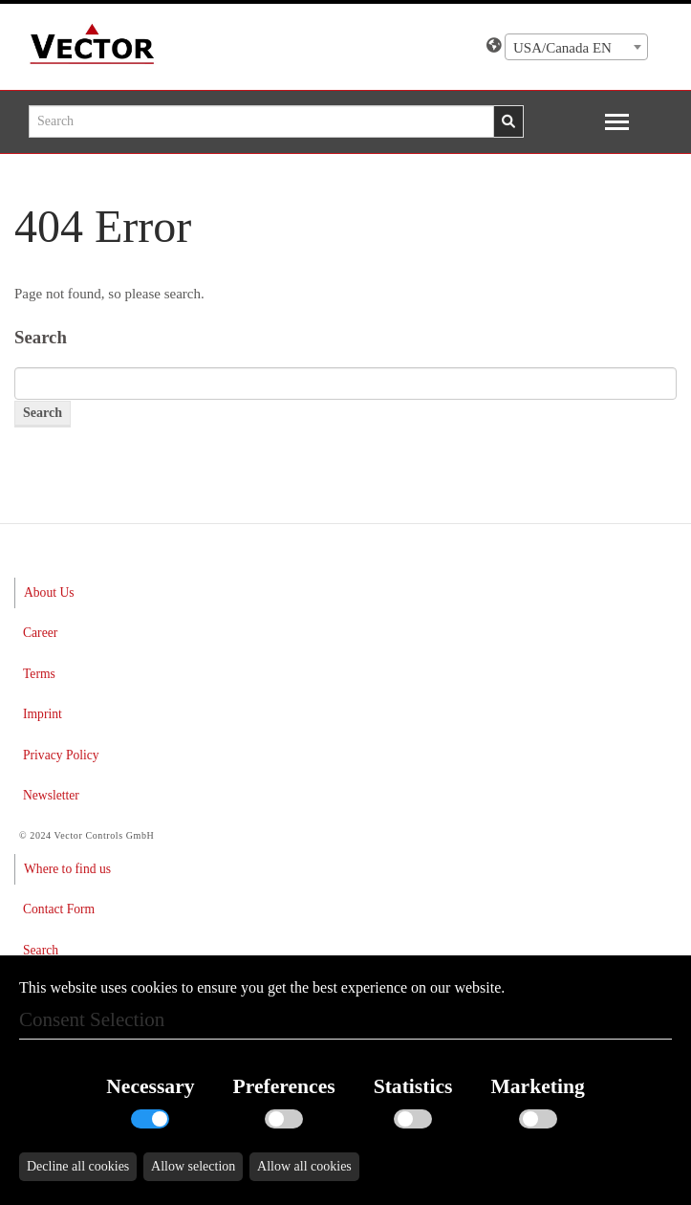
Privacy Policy (61, 755)
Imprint (42, 714)
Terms (39, 674)
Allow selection (193, 1166)
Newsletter (51, 795)
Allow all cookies (304, 1166)
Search (40, 950)
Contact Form (59, 909)
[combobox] (576, 46)
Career (40, 632)
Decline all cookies (78, 1166)
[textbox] (576, 47)
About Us (49, 592)
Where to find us (67, 869)
